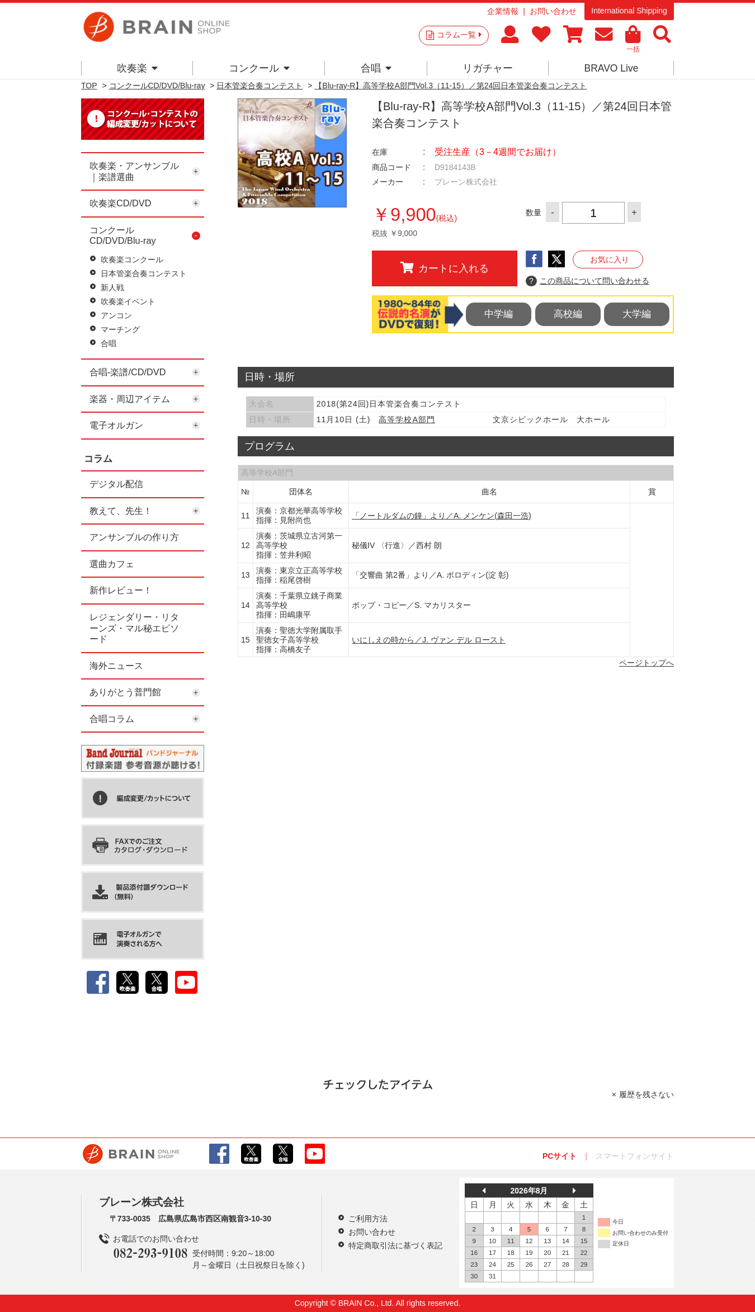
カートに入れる (444, 268)
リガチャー (488, 68)
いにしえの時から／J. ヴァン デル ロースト (429, 639)
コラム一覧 (459, 34)
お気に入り (609, 259)
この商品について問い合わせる (587, 281)
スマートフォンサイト (635, 1155)
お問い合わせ (553, 11)
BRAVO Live (611, 68)
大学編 (636, 314)
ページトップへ (646, 662)
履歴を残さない (646, 1094)
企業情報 (502, 11)
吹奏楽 (137, 68)
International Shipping (629, 10)
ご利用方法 (368, 1218)
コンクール (259, 68)
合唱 (376, 68)
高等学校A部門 (407, 419)
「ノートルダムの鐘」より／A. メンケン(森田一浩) (441, 515)
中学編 (498, 314)
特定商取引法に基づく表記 (395, 1245)
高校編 (568, 314)
